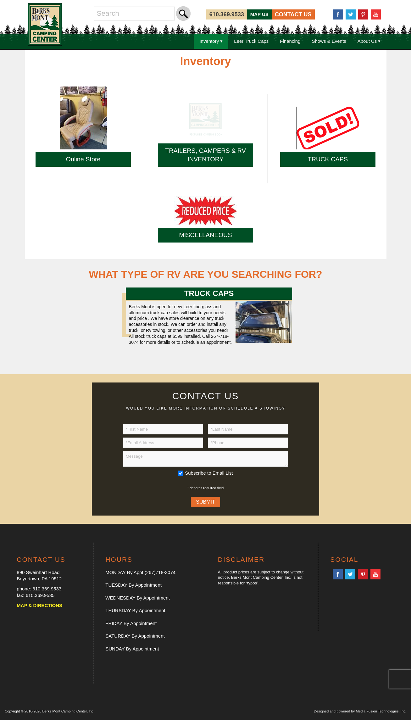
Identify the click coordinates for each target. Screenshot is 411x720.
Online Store (83, 159)
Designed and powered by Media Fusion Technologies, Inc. (360, 711)
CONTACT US (293, 14)
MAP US (259, 14)
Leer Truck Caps (251, 41)
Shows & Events (329, 41)
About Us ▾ (369, 41)
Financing (290, 41)
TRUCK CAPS (328, 159)
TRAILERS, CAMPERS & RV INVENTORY (205, 155)
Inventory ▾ (211, 41)
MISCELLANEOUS (205, 235)
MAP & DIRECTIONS (39, 605)
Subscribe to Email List (209, 473)
